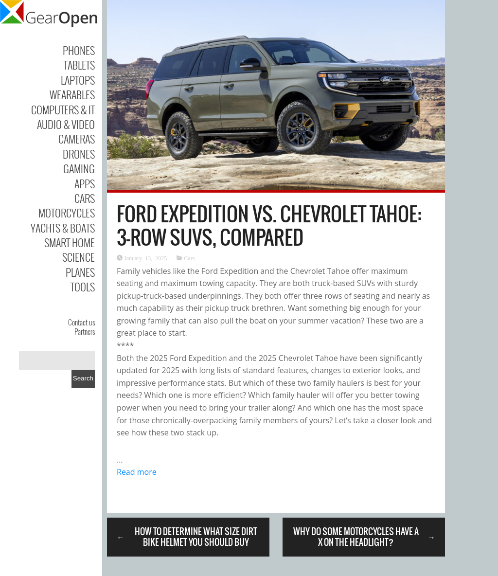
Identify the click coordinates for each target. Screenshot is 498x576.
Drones (79, 154)
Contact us (81, 322)
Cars (84, 198)
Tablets (79, 64)
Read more (137, 472)
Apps (84, 183)
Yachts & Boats (63, 227)
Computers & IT (63, 109)
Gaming (79, 168)
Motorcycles (66, 212)
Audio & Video (66, 124)
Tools (83, 286)
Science (78, 257)
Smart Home (69, 242)
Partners (84, 331)
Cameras (76, 138)
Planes (80, 272)
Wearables (72, 94)
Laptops (78, 80)
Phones (79, 50)
